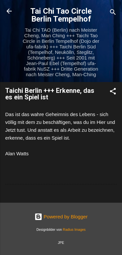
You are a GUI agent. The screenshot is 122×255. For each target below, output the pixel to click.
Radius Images (74, 229)
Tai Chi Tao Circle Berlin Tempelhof (61, 15)
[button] (113, 92)
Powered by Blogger (61, 216)
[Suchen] (113, 13)
